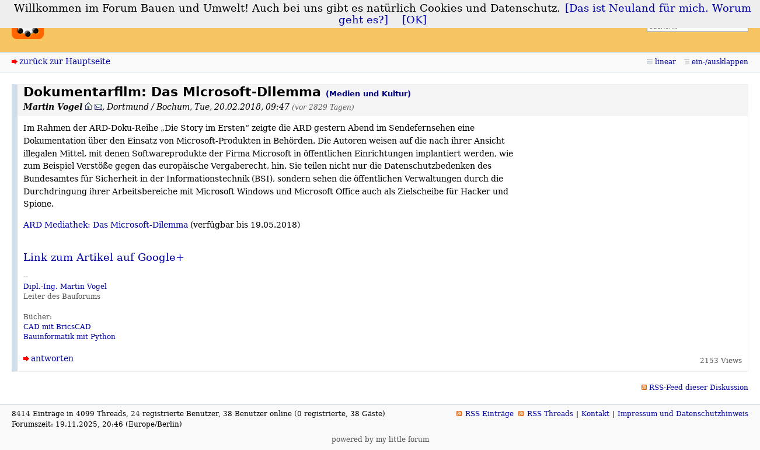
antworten (52, 358)
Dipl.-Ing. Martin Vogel (65, 286)
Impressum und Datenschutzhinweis (683, 414)
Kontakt (595, 414)
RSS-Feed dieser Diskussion (698, 387)
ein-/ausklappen (720, 62)
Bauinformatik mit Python (69, 337)
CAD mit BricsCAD (57, 327)
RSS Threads (550, 414)
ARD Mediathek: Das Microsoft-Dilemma (105, 224)
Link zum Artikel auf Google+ (103, 257)
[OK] (414, 20)
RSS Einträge (489, 414)
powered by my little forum (380, 439)
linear (665, 62)
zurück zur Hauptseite (64, 61)
